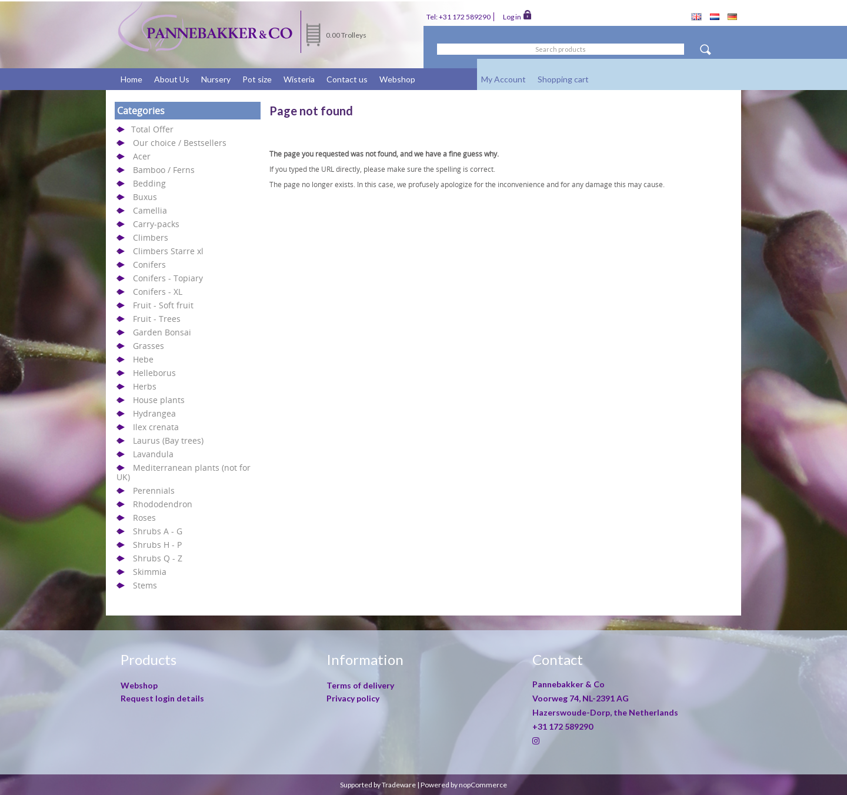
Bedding (149, 183)
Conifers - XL (157, 291)
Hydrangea (154, 413)
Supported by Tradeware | (380, 784)
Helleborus (154, 372)
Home (131, 79)
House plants (159, 399)
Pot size (257, 79)
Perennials (154, 490)
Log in (517, 16)
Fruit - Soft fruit (163, 305)
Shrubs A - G (157, 531)
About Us (171, 79)
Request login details (162, 698)
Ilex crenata (156, 427)
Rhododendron (162, 504)
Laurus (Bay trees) (168, 440)
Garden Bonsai (162, 332)
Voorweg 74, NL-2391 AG (580, 698)
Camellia (150, 210)
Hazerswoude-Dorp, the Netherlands (605, 712)
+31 (562, 726)
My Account (503, 79)
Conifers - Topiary (168, 278)
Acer (142, 156)
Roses (144, 517)
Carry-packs (156, 223)
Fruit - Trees (157, 318)
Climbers (150, 237)
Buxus (145, 196)
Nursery (216, 79)
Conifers (149, 264)
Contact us (347, 79)
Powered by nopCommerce (464, 784)
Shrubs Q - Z (157, 558)
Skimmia (149, 571)
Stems (145, 585)
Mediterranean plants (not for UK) (183, 472)
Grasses (148, 345)
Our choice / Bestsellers (179, 142)
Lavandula (153, 454)
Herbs (144, 386)
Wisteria (299, 79)
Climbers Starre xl (168, 251)
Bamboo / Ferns (164, 169)
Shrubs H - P (157, 544)
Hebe (143, 359)
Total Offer (152, 129)
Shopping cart (563, 79)
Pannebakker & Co (569, 684)
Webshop (397, 79)
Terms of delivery (360, 685)
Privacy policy (352, 698)
